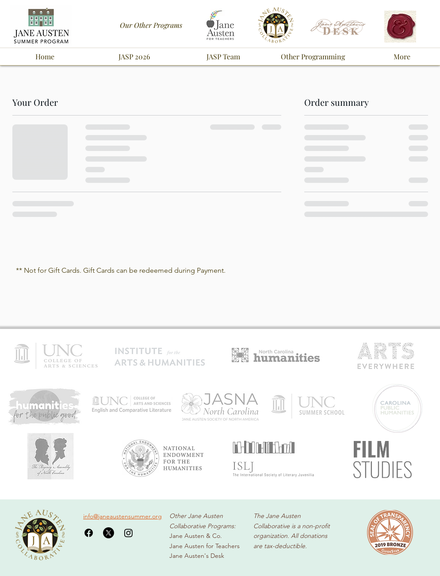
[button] (134, 56)
